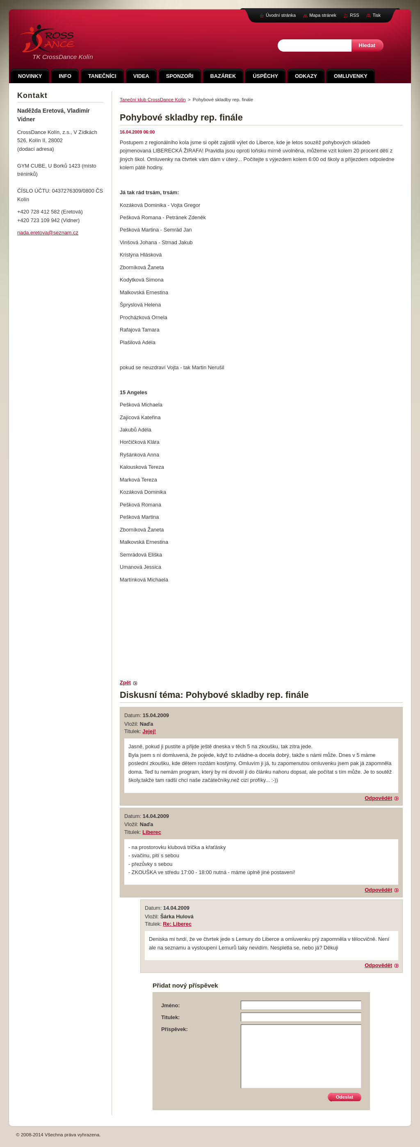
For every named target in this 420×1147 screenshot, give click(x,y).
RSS (354, 15)
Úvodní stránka (281, 15)
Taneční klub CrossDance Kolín (153, 99)
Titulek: (170, 1017)
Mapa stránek (322, 15)
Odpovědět (378, 798)
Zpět (125, 682)
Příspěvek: (174, 1029)
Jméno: (170, 1005)
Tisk (376, 15)
